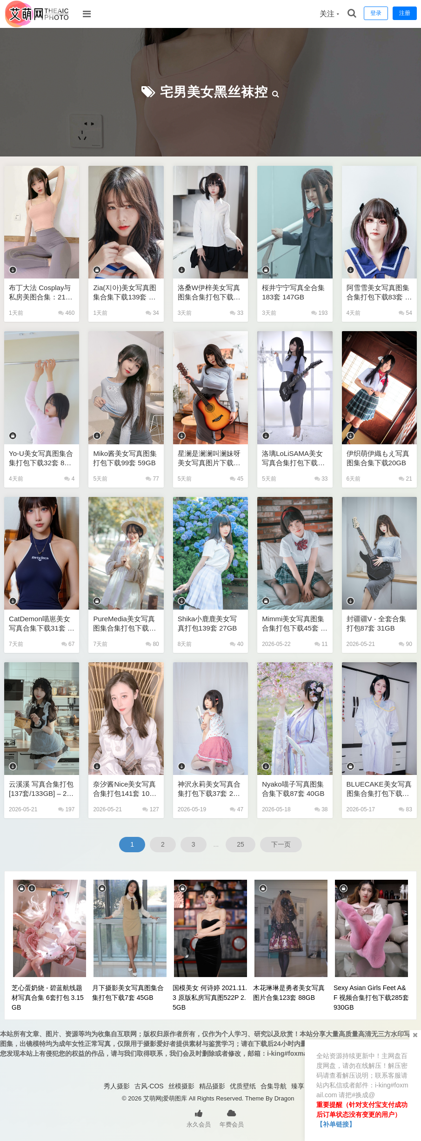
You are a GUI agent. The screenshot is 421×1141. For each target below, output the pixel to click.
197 (66, 809)
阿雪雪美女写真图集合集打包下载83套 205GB (378, 293)
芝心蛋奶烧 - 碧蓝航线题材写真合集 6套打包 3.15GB (48, 997)
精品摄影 (212, 1086)
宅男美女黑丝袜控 (214, 92)
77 (152, 478)
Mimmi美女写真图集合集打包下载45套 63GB (293, 624)
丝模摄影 (181, 1086)
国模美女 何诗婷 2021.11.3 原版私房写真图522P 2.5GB (210, 997)
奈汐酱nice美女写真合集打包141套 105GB (126, 789)
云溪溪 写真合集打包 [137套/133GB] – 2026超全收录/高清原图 (41, 789)
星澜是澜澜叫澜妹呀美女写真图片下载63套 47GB (209, 458)
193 (319, 313)
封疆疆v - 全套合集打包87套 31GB (376, 623)
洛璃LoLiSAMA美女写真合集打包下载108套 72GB (294, 458)
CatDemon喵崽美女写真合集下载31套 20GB (40, 624)
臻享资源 (304, 1086)
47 (236, 809)
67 (68, 644)
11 (321, 644)
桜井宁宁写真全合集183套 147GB (293, 292)
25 (240, 844)
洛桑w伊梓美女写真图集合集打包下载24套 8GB (209, 293)
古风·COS (148, 1086)
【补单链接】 (335, 1124)
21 (405, 478)
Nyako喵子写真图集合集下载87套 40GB (293, 788)
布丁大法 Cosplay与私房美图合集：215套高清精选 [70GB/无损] (41, 293)
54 (405, 313)
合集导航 (274, 1086)
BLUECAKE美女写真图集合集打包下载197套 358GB (379, 789)
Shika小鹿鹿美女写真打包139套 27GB (207, 623)
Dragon (284, 1098)
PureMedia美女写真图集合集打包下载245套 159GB (125, 624)
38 (321, 809)
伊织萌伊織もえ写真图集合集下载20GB (378, 458)
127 (150, 809)
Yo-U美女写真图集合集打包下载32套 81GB (41, 458)
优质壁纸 (243, 1086)
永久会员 (199, 1117)
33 (236, 313)
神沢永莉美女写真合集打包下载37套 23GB (210, 789)
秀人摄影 (117, 1086)
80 (152, 644)
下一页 (281, 844)
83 (405, 809)
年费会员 (232, 1117)
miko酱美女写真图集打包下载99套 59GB (125, 458)
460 (66, 313)
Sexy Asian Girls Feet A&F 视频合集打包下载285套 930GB (371, 997)
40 (236, 644)
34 (152, 313)
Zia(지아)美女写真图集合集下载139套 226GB (124, 293)
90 (405, 644)
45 (236, 478)
